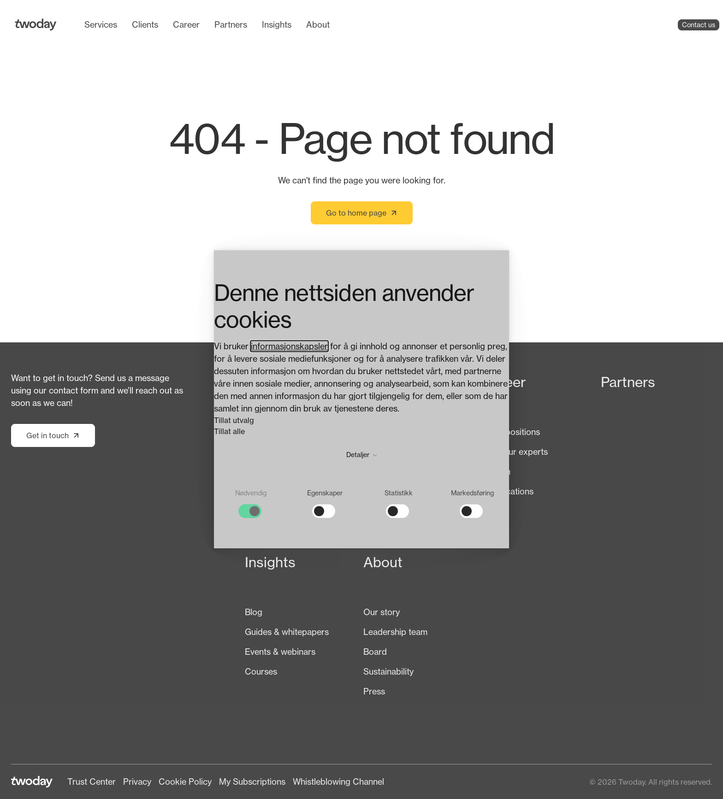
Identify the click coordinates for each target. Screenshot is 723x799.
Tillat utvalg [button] (234, 420)
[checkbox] (251, 503)
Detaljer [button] (361, 455)
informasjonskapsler (289, 346)
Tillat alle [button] (229, 431)
